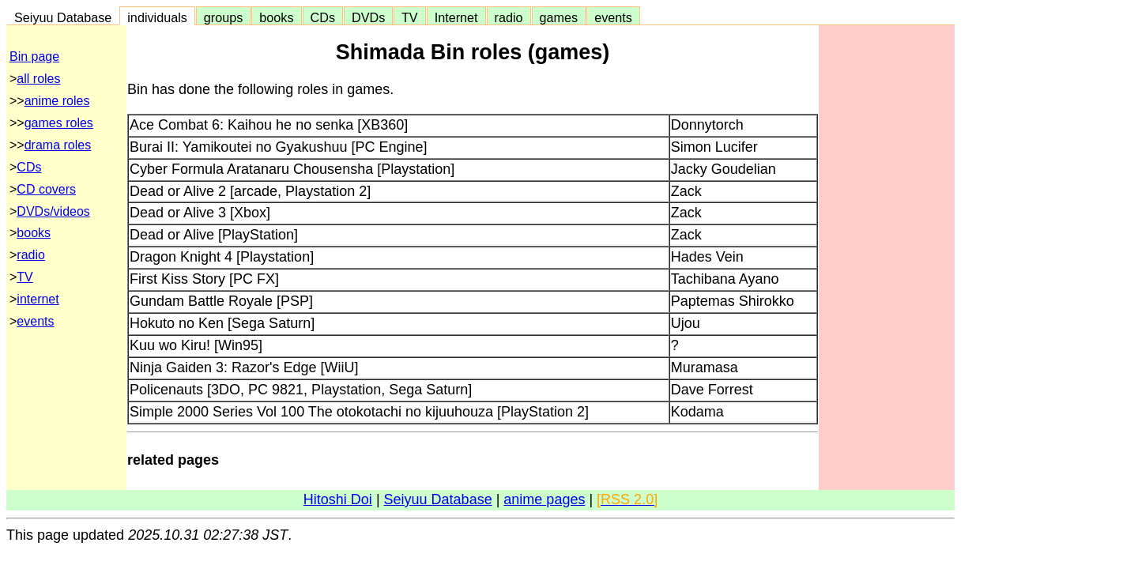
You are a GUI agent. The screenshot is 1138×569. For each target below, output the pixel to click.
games (559, 17)
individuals (157, 17)
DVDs (368, 17)
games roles (58, 123)
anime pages (544, 499)
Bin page (34, 56)
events (613, 17)
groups (224, 17)
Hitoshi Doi (337, 499)
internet (37, 299)
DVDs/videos (53, 211)
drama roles (57, 145)
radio (509, 17)
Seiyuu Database (63, 17)
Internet (456, 17)
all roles (38, 78)
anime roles (57, 100)
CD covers (46, 189)
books (276, 17)
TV (409, 17)
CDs (322, 17)
